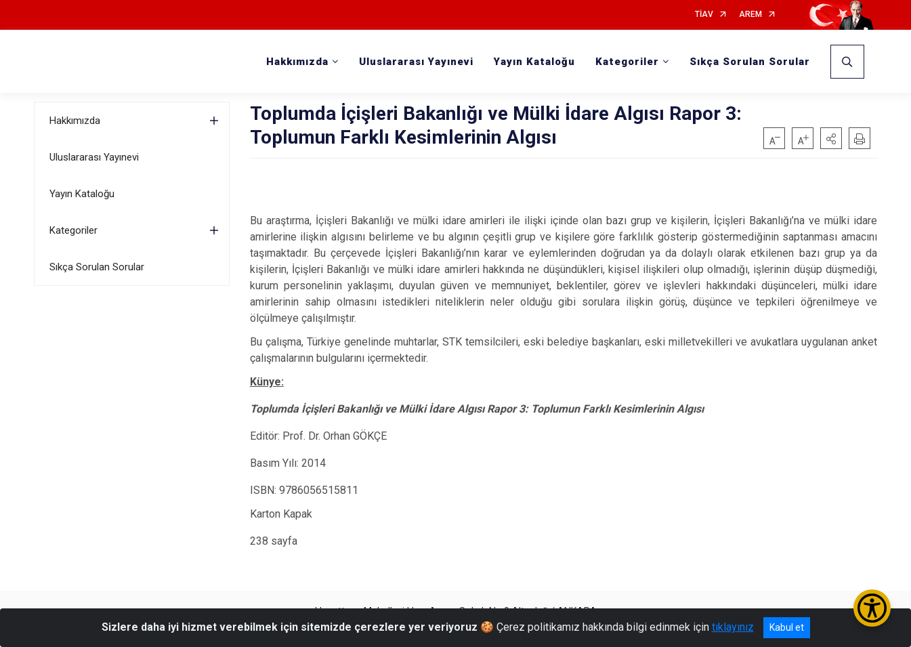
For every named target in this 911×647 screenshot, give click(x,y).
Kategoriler (73, 230)
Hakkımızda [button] (297, 62)
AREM (750, 14)
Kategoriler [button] (627, 62)
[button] (831, 138)
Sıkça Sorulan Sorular (750, 62)
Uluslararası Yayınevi (416, 62)
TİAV (704, 14)
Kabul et (786, 627)
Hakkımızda (74, 120)
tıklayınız (733, 627)
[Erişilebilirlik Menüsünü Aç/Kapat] (872, 608)
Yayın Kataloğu (534, 62)
